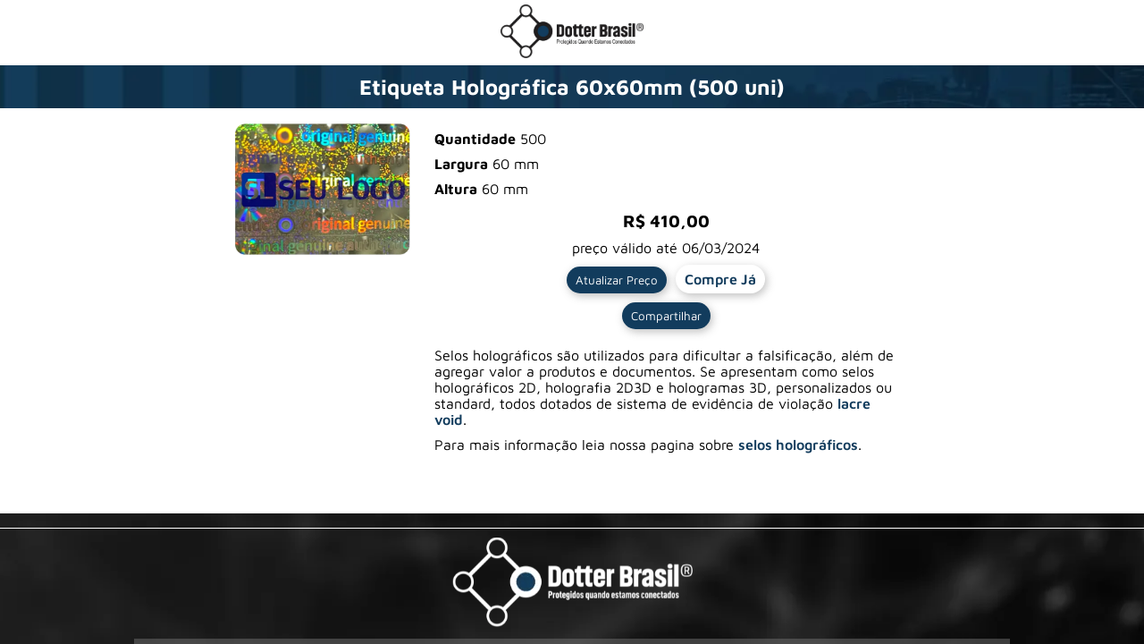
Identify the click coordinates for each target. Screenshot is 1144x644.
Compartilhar (666, 316)
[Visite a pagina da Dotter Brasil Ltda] (572, 584)
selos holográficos (798, 444)
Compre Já (720, 279)
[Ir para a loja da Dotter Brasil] (572, 52)
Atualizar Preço (617, 280)
